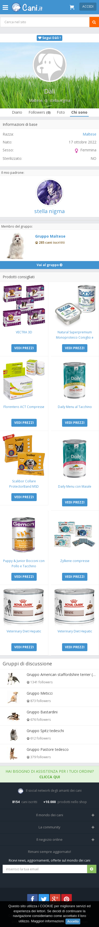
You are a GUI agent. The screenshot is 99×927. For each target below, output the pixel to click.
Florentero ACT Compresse (23, 407)
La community (49, 827)
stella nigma (60, 100)
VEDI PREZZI (24, 348)
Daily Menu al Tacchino (75, 407)
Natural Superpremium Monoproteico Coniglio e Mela (74, 337)
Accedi (87, 6)
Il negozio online (49, 839)
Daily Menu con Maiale (74, 486)
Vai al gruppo (49, 265)
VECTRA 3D (24, 332)
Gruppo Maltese (50, 236)
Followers (39, 112)
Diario (17, 112)
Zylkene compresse (74, 561)
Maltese (36, 100)
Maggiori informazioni (47, 921)
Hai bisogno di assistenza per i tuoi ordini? (50, 774)
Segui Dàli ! (49, 38)
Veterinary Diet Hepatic (24, 631)
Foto (61, 112)
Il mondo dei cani (49, 815)
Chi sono (79, 112)
